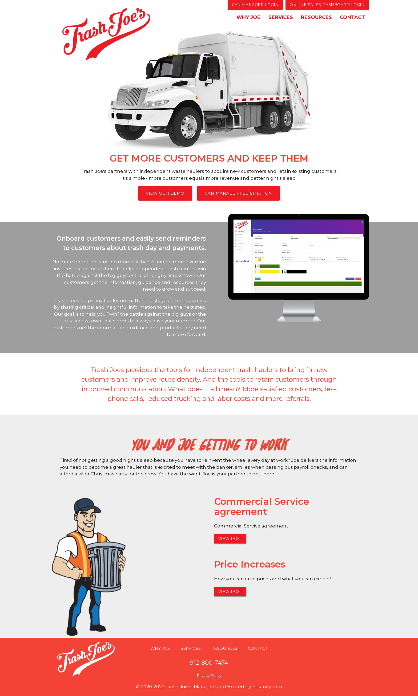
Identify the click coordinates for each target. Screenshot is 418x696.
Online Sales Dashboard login (327, 4)
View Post (230, 538)
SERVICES (280, 17)
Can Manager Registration (238, 193)
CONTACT (352, 17)
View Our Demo (165, 193)
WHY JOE (248, 17)
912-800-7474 (209, 662)
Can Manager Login (255, 4)
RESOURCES (316, 17)
